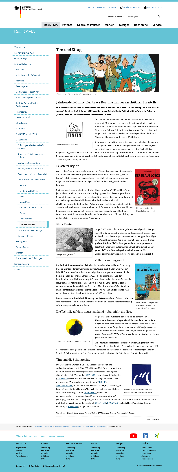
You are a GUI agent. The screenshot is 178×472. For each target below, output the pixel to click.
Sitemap (112, 7)
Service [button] (157, 25)
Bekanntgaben (22, 86)
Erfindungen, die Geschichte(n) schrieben (31, 147)
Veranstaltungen (21, 58)
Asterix (23, 185)
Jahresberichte (22, 122)
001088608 (90, 392)
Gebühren (45, 455)
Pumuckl (23, 212)
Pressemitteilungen (148, 450)
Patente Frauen (22, 247)
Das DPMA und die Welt (26, 133)
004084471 (62, 378)
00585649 (73, 406)
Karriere (19, 453)
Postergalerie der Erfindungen (29, 258)
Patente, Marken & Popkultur (30, 168)
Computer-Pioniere (26, 235)
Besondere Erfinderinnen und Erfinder (30, 155)
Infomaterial (21, 111)
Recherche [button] (141, 25)
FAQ (43, 458)
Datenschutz (34, 465)
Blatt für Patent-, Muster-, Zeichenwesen (27, 104)
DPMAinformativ (23, 117)
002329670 (112, 402)
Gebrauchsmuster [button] (88, 25)
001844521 (100, 402)
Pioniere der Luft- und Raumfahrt (32, 173)
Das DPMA (48, 426)
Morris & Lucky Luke (29, 190)
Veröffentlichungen (22, 63)
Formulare (45, 453)
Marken (94, 443)
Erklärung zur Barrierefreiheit (54, 465)
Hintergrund (21, 241)
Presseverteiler (147, 458)
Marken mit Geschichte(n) (29, 162)
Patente (44, 443)
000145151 (91, 374)
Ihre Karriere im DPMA (24, 52)
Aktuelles (20, 69)
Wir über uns (19, 47)
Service (144, 443)
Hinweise (20, 80)
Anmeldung (45, 447)
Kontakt (101, 7)
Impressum (20, 465)
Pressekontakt (146, 447)
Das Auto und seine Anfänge (30, 230)
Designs (119, 443)
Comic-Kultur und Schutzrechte (31, 179)
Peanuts (23, 196)
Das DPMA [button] (51, 25)
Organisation (21, 447)
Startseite (38, 426)
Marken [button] (109, 25)
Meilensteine (21, 139)
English (90, 7)
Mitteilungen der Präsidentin (28, 74)
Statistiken (20, 128)
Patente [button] (67, 25)
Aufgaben (19, 450)
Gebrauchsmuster (74, 443)
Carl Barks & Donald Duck (31, 207)
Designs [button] (124, 25)
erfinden (19, 252)
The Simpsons (26, 218)
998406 (102, 381)
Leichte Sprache (152, 7)
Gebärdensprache (130, 7)
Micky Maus (25, 201)
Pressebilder (146, 453)
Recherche (45, 450)
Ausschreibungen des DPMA (28, 97)
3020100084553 (64, 385)
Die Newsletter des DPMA (27, 91)
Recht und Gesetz (21, 263)
